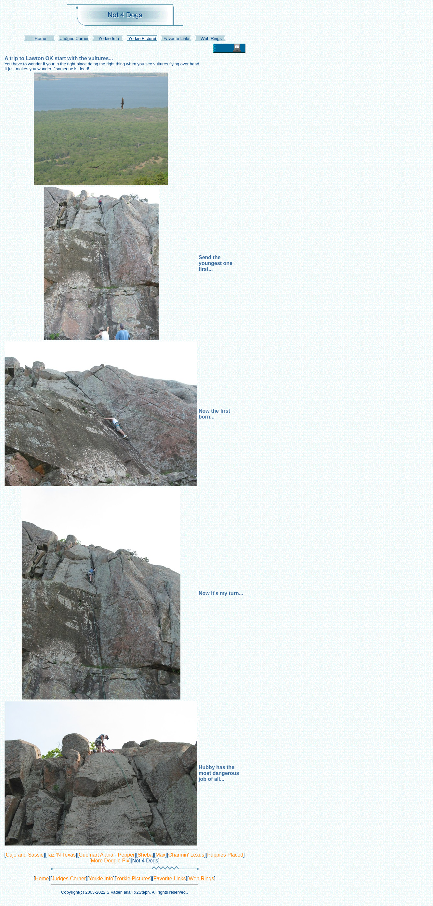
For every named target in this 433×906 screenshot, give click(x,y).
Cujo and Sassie (25, 855)
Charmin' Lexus (186, 855)
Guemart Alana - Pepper (107, 855)
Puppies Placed (225, 855)
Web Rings (201, 878)
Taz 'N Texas (61, 855)
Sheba (145, 855)
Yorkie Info (101, 878)
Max (160, 855)
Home (42, 878)
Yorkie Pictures (133, 878)
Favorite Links (169, 878)
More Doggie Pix (110, 860)
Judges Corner (69, 878)
